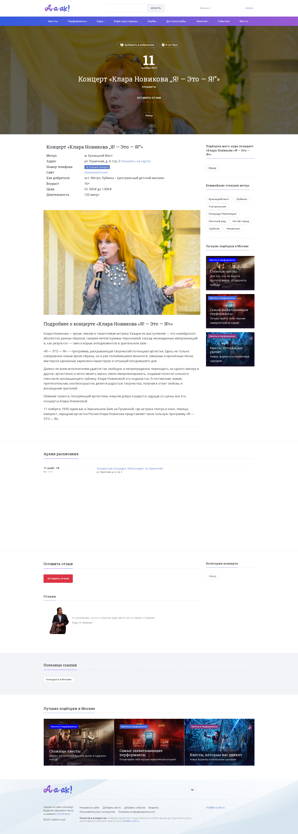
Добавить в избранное (137, 44)
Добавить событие (134, 807)
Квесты (53, 21)
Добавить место (112, 807)
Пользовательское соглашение (97, 811)
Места (245, 21)
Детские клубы (177, 21)
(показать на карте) (136, 161)
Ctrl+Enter (63, 814)
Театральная (217, 206)
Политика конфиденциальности (136, 811)
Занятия (202, 21)
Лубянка (241, 199)
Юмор (149, 115)
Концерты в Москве (58, 679)
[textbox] (126, 5)
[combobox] (126, 8)
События (224, 21)
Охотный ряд (217, 221)
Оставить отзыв (149, 97)
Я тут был (170, 44)
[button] (197, 213)
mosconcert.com (96, 172)
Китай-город (241, 221)
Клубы (153, 21)
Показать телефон (97, 167)
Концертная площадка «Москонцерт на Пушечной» (130, 468)
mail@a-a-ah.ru (131, 821)
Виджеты (154, 807)
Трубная (214, 228)
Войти (249, 8)
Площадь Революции (222, 214)
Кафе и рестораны (126, 21)
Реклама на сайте (89, 807)
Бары (101, 21)
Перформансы (78, 21)
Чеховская (233, 228)
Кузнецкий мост (219, 199)
